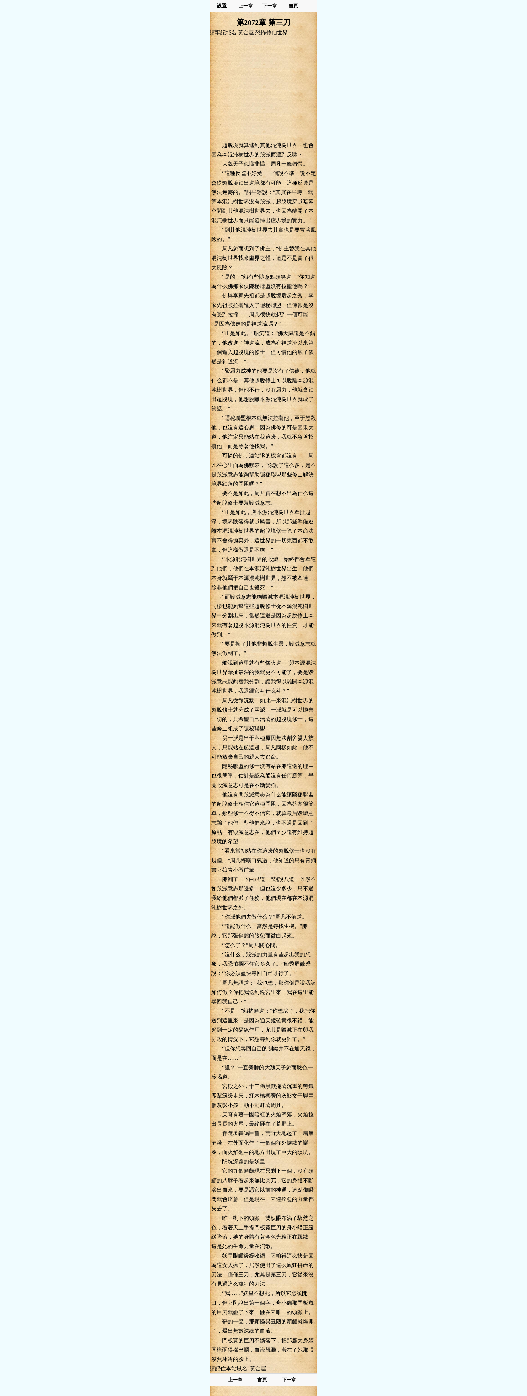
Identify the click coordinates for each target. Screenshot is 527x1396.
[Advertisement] (263, 88)
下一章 (269, 5)
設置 (222, 5)
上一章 (246, 5)
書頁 (293, 5)
